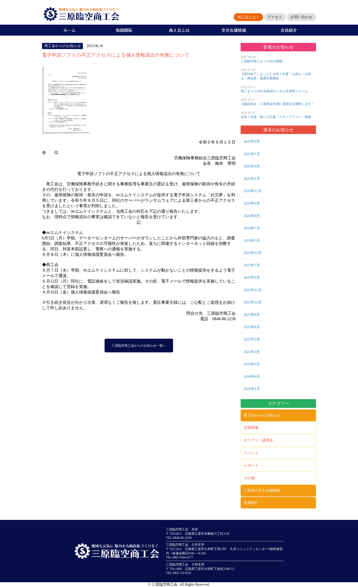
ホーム (69, 30)
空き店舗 (233, 30)
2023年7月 (252, 265)
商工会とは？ (248, 17)
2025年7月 (252, 154)
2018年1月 (252, 389)
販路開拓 (124, 30)
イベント (251, 453)
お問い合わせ (301, 17)
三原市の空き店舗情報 (262, 490)
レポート (251, 465)
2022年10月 (253, 302)
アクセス (275, 17)
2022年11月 (253, 290)
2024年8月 (252, 216)
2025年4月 (252, 166)
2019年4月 (252, 364)
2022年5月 (252, 339)
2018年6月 (252, 376)
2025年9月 (252, 141)
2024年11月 (253, 191)
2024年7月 (252, 228)
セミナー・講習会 (258, 440)
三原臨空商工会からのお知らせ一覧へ (139, 345)
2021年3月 (252, 352)
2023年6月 (252, 277)
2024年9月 (252, 203)
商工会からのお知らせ (262, 415)
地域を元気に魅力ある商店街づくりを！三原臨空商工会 (80, 14)
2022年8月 (252, 315)
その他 (249, 478)
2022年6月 (252, 327)
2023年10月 (253, 253)
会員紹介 (288, 30)
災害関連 (251, 428)
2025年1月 (252, 179)
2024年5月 (252, 240)
